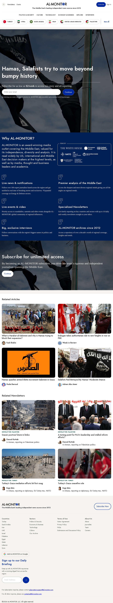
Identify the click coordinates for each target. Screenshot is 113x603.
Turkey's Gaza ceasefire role (71, 483)
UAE (3, 530)
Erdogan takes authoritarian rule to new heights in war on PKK (84, 337)
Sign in (109, 4)
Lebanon (4, 545)
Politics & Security (26, 15)
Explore (80, 15)
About (87, 521)
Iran (3, 527)
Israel (3, 533)
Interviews (90, 15)
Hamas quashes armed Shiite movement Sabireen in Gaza (28, 379)
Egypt (3, 539)
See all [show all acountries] (106, 22)
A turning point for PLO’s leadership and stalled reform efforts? (83, 436)
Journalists (88, 524)
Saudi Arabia (6, 524)
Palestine (5, 536)
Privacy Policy (62, 524)
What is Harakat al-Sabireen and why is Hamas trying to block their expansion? (27, 337)
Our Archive (34, 533)
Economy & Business (66, 15)
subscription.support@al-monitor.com (41, 590)
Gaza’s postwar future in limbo (16, 434)
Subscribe (101, 4)
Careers (87, 530)
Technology (51, 15)
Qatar (4, 542)
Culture (40, 15)
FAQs (59, 527)
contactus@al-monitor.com (33, 594)
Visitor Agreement (63, 521)
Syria (3, 548)
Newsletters (11, 4)
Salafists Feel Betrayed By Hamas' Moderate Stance (81, 379)
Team (87, 527)
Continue (7, 273)
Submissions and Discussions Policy (69, 530)
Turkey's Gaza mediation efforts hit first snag (22, 483)
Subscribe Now (103, 506)
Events (19, 4)
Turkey (4, 521)
